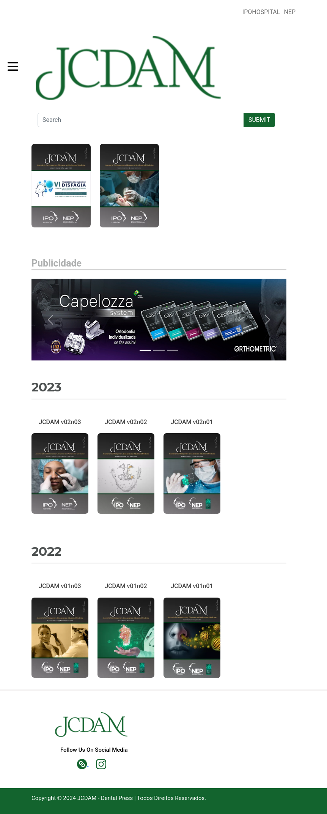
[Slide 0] (145, 350)
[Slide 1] (159, 350)
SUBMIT (259, 119)
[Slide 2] (172, 350)
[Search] (141, 120)
